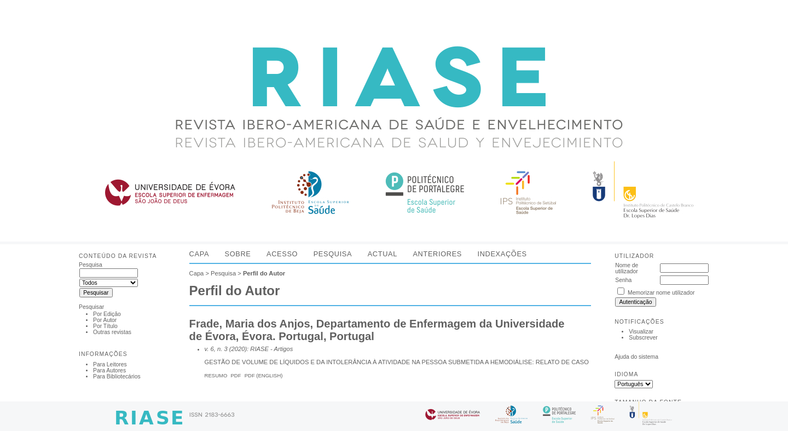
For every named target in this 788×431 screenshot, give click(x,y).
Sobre (238, 254)
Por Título (105, 326)
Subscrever (643, 338)
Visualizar (641, 332)
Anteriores (437, 254)
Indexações (501, 254)
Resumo (216, 375)
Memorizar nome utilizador (661, 293)
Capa (199, 254)
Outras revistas (112, 332)
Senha (623, 280)
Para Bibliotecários (117, 376)
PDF (236, 375)
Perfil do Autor (264, 273)
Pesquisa (333, 254)
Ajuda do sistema (636, 357)
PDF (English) (264, 375)
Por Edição (107, 314)
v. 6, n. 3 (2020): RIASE (237, 349)
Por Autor (105, 320)
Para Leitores (110, 364)
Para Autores (109, 370)
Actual (382, 254)
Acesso (282, 254)
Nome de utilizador (626, 268)
